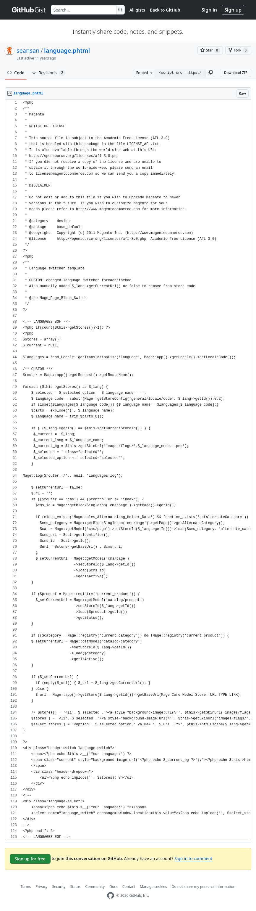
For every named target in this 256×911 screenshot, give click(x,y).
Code (16, 72)
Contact (128, 886)
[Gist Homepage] (29, 9)
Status (75, 886)
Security (58, 886)
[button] (210, 73)
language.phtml (67, 50)
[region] (128, 470)
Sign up (233, 10)
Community (95, 886)
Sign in (209, 10)
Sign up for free (30, 859)
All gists (137, 10)
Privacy (41, 886)
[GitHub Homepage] (110, 895)
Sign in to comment (193, 858)
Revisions (48, 73)
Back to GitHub (165, 10)
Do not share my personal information (204, 886)
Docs (113, 886)
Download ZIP (235, 72)
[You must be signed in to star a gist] (210, 50)
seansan (28, 50)
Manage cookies (153, 886)
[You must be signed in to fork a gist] (238, 50)
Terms (26, 886)
